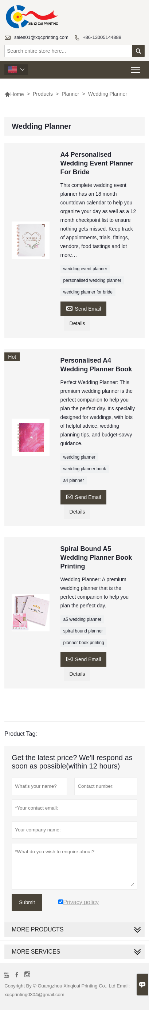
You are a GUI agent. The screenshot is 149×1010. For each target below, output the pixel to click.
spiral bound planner (83, 631)
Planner (70, 94)
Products (43, 94)
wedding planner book (84, 468)
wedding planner (79, 457)
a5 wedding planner (82, 619)
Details (77, 323)
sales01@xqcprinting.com (41, 37)
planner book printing (83, 642)
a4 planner (73, 480)
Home (14, 94)
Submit (27, 902)
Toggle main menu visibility (136, 67)
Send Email (83, 308)
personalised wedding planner (92, 280)
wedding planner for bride (88, 292)
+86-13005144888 (102, 37)
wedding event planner (85, 268)
